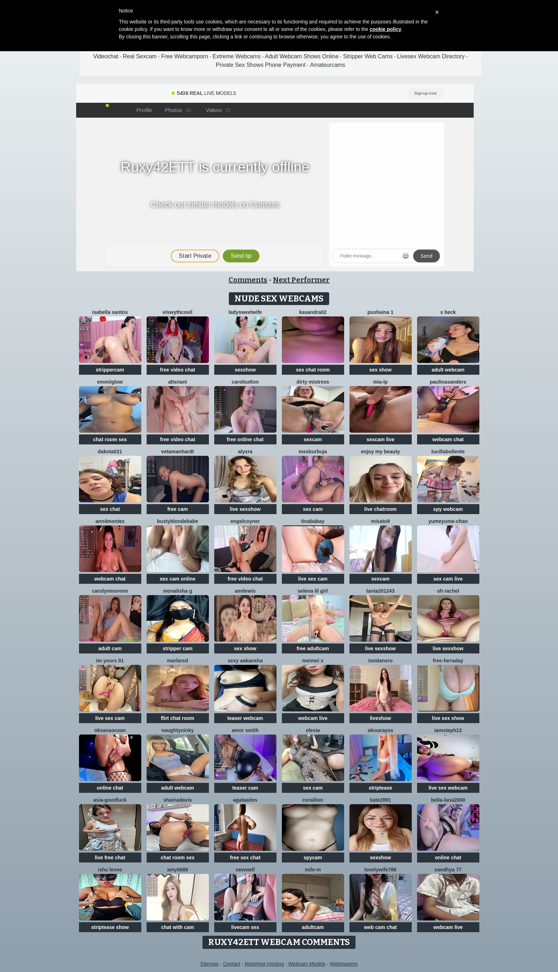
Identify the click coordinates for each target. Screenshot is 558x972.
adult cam (109, 648)
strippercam (110, 370)
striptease (380, 788)
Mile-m (313, 869)
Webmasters (344, 964)
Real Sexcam (140, 56)
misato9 (380, 521)
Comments (247, 280)
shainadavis (177, 800)
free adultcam (312, 648)
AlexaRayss (380, 730)
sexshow (245, 370)
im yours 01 (110, 660)
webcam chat (448, 439)
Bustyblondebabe (177, 521)
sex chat (110, 509)
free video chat (177, 370)
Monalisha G (177, 591)
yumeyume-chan (448, 521)
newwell (245, 869)
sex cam (312, 509)
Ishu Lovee (110, 869)
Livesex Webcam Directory (431, 56)
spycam (313, 857)
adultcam (312, 927)
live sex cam (313, 579)
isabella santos (110, 312)
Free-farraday (448, 660)
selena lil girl (313, 591)
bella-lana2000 (448, 800)
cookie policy (385, 29)
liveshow (380, 718)
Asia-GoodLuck (110, 800)
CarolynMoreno (110, 591)
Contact (231, 964)
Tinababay (312, 521)
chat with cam (177, 927)
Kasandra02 (312, 312)
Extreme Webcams (236, 56)
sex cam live (448, 579)
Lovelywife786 (380, 869)
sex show (380, 370)
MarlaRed (177, 660)
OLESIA (313, 730)
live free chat (110, 857)
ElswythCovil (177, 312)
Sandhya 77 (448, 869)
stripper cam (178, 648)
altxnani (177, 382)
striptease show (110, 927)
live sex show (448, 718)
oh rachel (448, 591)
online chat (110, 788)
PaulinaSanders (448, 382)
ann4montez (110, 521)
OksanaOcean (110, 730)
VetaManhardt (177, 451)
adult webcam (448, 370)
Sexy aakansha (245, 660)
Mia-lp (380, 382)
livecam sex (245, 927)
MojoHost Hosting (264, 964)
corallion (312, 800)
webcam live (313, 718)
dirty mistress (312, 382)
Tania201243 (380, 591)
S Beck (448, 312)
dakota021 (110, 451)
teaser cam (245, 788)
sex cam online (177, 579)
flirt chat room (177, 718)
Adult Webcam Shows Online (302, 56)
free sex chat (245, 857)
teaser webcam (245, 718)
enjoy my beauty (380, 451)
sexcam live (381, 439)
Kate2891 (380, 800)
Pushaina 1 (380, 312)
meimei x (312, 660)
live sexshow (245, 509)
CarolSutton (245, 382)
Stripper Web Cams (368, 56)
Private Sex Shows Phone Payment (261, 65)
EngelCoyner (245, 521)
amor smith (245, 730)
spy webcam (448, 509)
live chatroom (380, 509)
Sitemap (209, 964)
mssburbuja (313, 451)
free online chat (245, 439)
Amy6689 (177, 869)
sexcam (313, 439)
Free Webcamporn (184, 56)
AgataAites (245, 800)
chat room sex (110, 439)
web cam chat (380, 927)
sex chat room (313, 370)
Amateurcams (327, 65)
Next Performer (301, 280)
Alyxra (245, 451)
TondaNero (380, 660)
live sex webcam (448, 788)
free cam (177, 509)
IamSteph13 (448, 730)
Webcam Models (306, 964)
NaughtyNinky (177, 730)
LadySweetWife (245, 312)
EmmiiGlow (110, 382)
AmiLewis (245, 591)
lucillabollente (447, 451)
